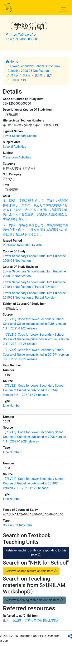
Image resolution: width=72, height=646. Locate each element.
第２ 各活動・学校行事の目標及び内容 (30, 620)
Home (12, 61)
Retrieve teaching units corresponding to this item (36, 553)
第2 (49, 75)
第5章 (39, 75)
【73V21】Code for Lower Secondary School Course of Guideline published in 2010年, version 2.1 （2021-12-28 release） (36, 339)
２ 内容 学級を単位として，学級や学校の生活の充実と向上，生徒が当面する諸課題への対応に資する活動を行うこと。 (35, 229)
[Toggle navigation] (63, 8)
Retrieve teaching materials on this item (34, 600)
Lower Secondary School (20, 136)
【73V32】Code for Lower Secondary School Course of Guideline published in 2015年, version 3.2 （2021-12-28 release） (36, 354)
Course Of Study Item (17, 525)
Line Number (12, 405)
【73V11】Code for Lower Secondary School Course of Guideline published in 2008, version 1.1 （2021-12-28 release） (34, 323)
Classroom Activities (17, 157)
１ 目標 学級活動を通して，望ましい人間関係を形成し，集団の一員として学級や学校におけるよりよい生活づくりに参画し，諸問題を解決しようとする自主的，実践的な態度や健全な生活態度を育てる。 (35, 210)
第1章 (14, 75)
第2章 (26, 75)
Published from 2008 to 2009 (22, 245)
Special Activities (14, 146)
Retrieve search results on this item (31, 571)
